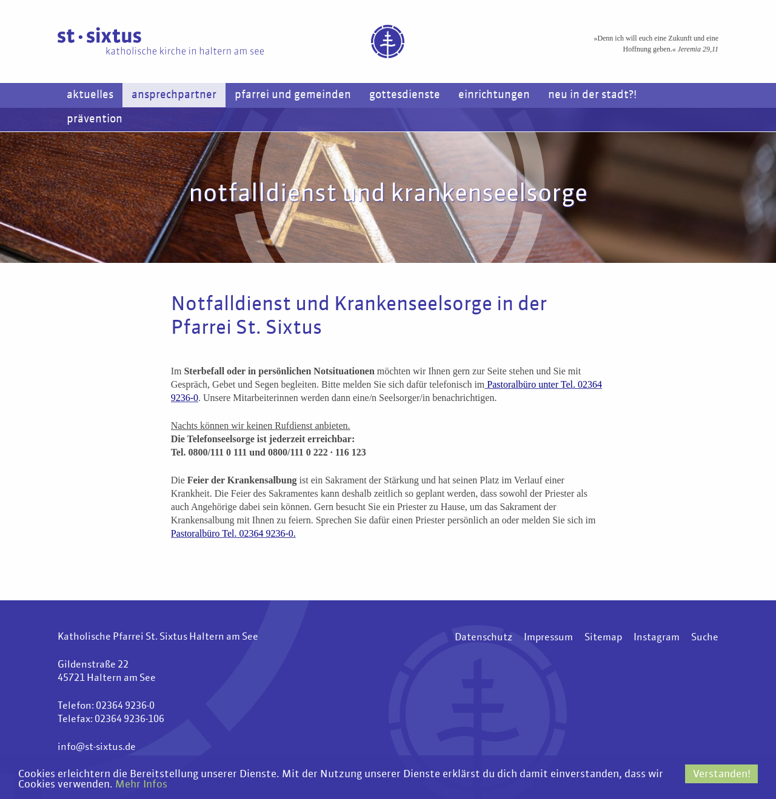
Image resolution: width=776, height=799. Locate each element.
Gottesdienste (404, 95)
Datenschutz (483, 638)
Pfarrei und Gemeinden (293, 95)
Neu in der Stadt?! (592, 95)
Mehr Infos (141, 785)
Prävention (94, 119)
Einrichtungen (494, 95)
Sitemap (603, 638)
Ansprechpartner (174, 95)
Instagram (657, 638)
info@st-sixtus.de (97, 747)
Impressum (548, 638)
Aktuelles (90, 95)
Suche (704, 638)
